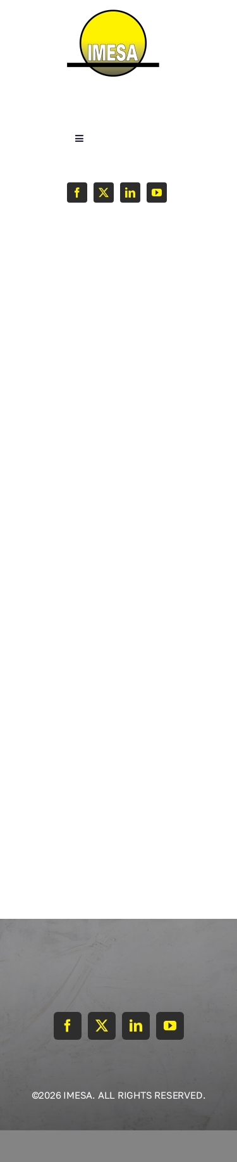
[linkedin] (130, 192)
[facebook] (77, 192)
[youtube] (157, 192)
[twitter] (104, 192)
